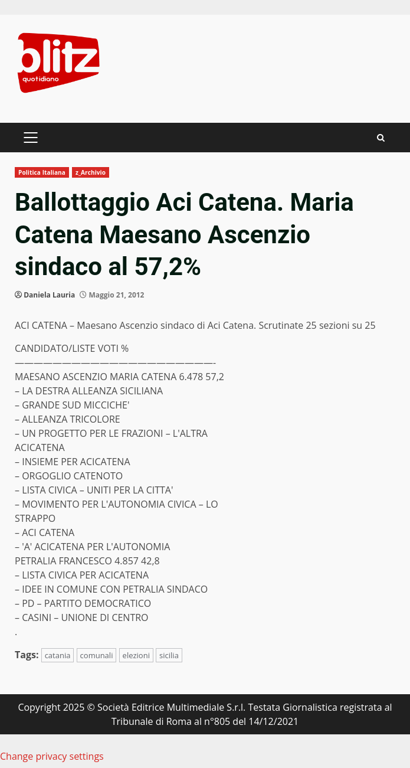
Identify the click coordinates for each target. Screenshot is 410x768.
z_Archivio (91, 172)
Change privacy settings (52, 756)
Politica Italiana (41, 172)
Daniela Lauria (49, 295)
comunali (96, 655)
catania (58, 655)
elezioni (136, 655)
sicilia (169, 655)
